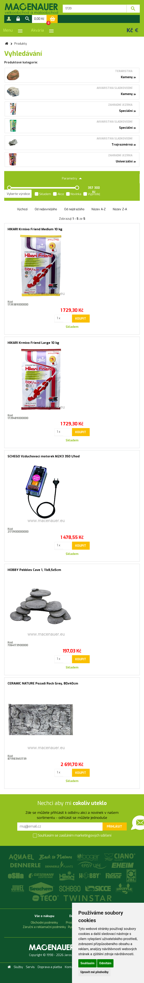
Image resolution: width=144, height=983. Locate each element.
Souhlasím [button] (87, 963)
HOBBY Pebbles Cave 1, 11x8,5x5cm (34, 570)
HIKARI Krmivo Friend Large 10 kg (33, 343)
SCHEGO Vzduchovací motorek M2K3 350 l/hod (44, 456)
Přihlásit (114, 827)
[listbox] (17, 194)
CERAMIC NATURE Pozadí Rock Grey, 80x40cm (43, 683)
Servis (30, 967)
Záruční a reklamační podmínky (44, 927)
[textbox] (94, 8)
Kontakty (71, 967)
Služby (18, 967)
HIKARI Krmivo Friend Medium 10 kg (35, 229)
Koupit (80, 319)
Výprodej (91, 194)
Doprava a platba (50, 967)
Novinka (73, 194)
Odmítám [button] (105, 963)
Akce (58, 194)
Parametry (72, 179)
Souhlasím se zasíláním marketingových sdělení (72, 835)
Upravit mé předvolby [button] (94, 972)
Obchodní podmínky (44, 922)
